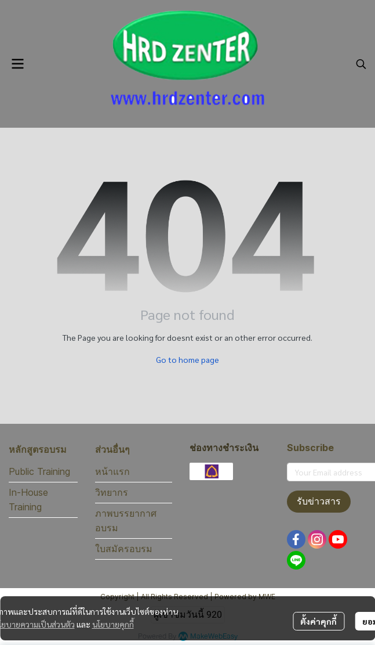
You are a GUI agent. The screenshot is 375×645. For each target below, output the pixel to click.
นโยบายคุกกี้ (113, 624)
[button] (361, 64)
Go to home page (187, 359)
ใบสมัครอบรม (123, 548)
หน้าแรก (112, 471)
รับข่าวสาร (319, 501)
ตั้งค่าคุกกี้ (318, 621)
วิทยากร (111, 492)
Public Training (39, 471)
